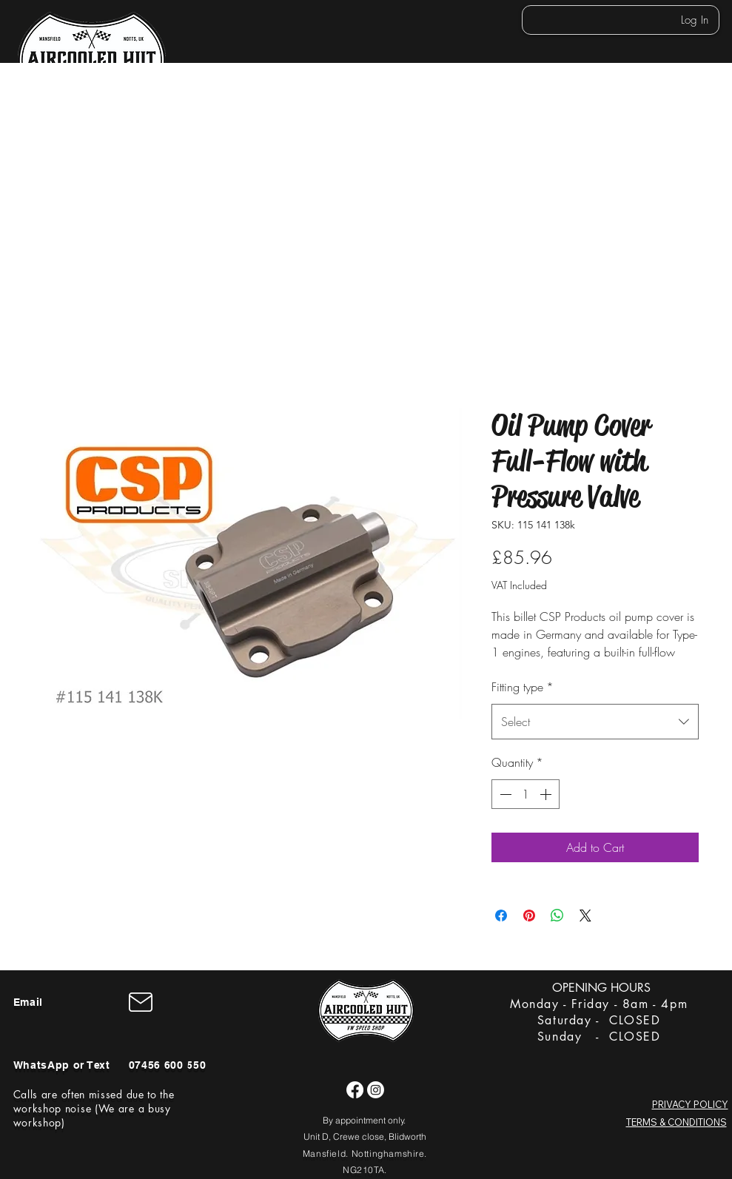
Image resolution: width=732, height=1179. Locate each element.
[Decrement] (504, 794)
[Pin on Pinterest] (529, 915)
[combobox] (595, 721)
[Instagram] (375, 1089)
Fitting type (522, 687)
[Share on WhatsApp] (557, 915)
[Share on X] (585, 915)
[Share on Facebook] (501, 915)
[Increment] (547, 794)
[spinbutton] (525, 794)
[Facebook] (354, 1089)
